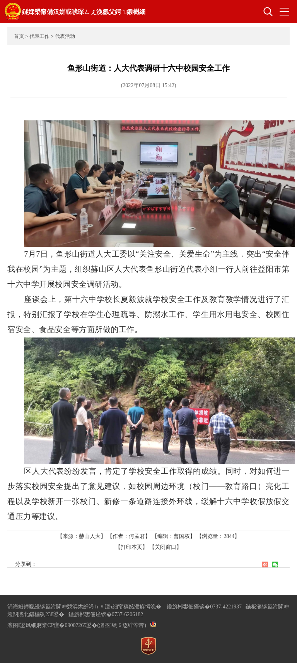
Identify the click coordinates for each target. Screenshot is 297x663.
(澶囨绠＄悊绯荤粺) (121, 625)
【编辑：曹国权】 (173, 536)
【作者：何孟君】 (128, 536)
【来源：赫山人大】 (82, 536)
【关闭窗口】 (165, 547)
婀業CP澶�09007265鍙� (66, 625)
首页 (19, 36)
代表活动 (65, 36)
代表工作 (39, 36)
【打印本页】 (131, 547)
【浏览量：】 (218, 536)
